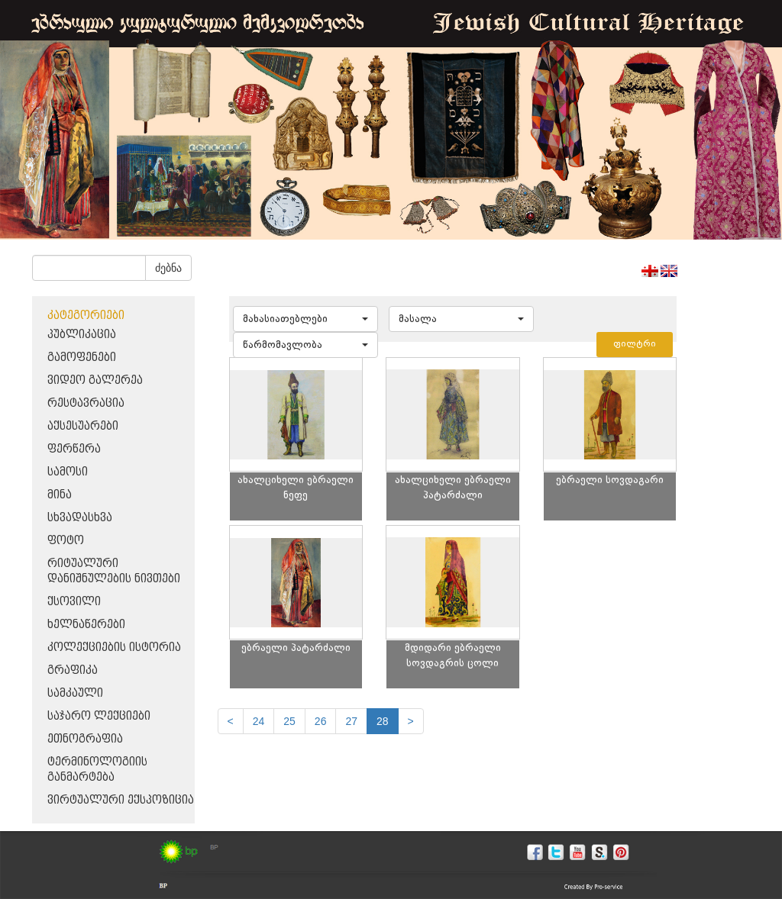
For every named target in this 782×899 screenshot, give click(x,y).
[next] (411, 721)
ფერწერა (74, 449)
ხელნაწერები (86, 624)
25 (289, 721)
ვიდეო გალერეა (95, 380)
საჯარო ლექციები (98, 716)
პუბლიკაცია (81, 334)
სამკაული (75, 693)
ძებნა (168, 268)
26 (321, 721)
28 (382, 721)
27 (351, 721)
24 (259, 721)
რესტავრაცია (85, 403)
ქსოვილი (74, 601)
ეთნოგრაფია (85, 739)
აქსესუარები (82, 426)
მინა (59, 494)
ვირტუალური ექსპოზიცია (120, 800)
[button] (305, 319)
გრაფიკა (72, 670)
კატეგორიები (85, 315)
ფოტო (65, 540)
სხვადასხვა (79, 517)
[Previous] (231, 721)
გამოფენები (81, 357)
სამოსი (67, 472)
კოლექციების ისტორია (114, 647)
